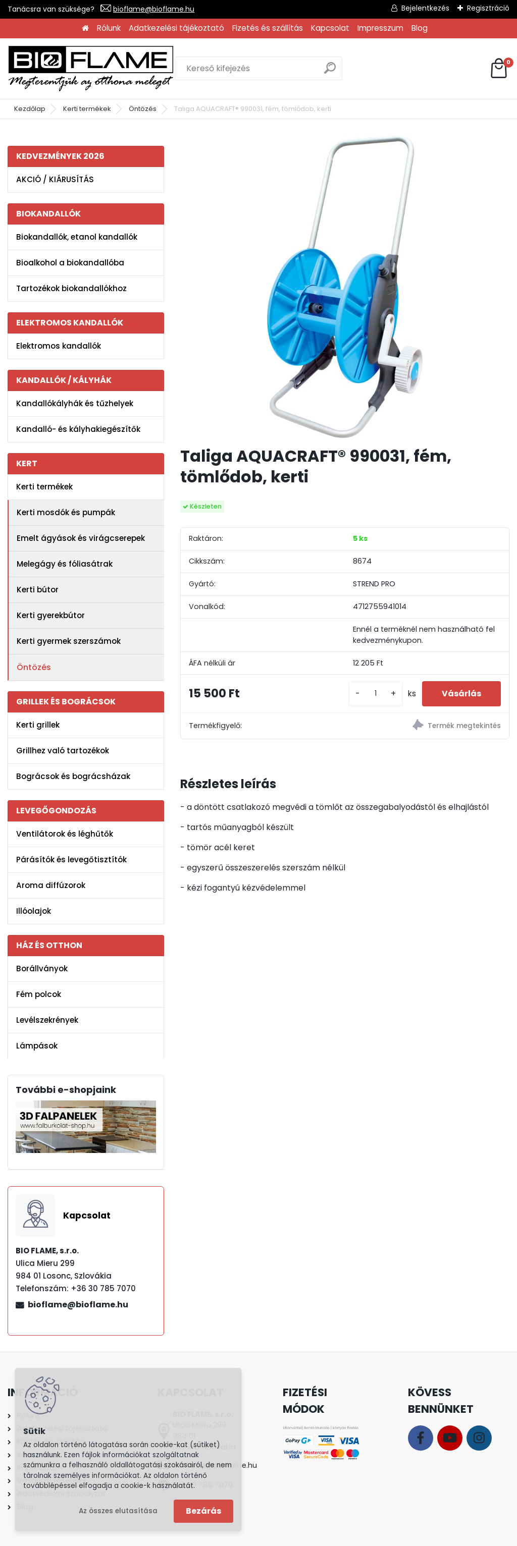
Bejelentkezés (425, 8)
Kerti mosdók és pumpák (66, 512)
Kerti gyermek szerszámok (69, 641)
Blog (419, 28)
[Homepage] (85, 28)
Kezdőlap (29, 109)
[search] (330, 72)
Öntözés (143, 109)
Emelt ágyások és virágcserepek (81, 538)
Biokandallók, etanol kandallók (76, 237)
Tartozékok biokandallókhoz (71, 288)
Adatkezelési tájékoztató (176, 28)
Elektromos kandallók (58, 346)
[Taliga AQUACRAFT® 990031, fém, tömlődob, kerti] (345, 286)
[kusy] (374, 693)
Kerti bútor (38, 589)
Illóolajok (33, 911)
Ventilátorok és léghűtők (64, 834)
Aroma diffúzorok (50, 885)
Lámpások (37, 1045)
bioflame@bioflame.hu (153, 9)
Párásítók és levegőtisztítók (71, 859)
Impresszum (380, 28)
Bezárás (203, 1511)
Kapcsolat (330, 28)
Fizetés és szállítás (267, 28)
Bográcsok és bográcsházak (73, 776)
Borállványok (42, 968)
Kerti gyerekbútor (51, 615)
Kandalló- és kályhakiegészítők (78, 429)
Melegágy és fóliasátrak (65, 564)
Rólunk (109, 28)
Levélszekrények (47, 1020)
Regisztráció (488, 8)
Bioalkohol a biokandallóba (70, 262)
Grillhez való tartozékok (62, 750)
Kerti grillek (38, 725)
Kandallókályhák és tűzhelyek (74, 403)
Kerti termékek (87, 109)
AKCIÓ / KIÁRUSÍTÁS (55, 179)
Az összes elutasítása (118, 1511)
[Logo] (91, 68)
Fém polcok (38, 994)
